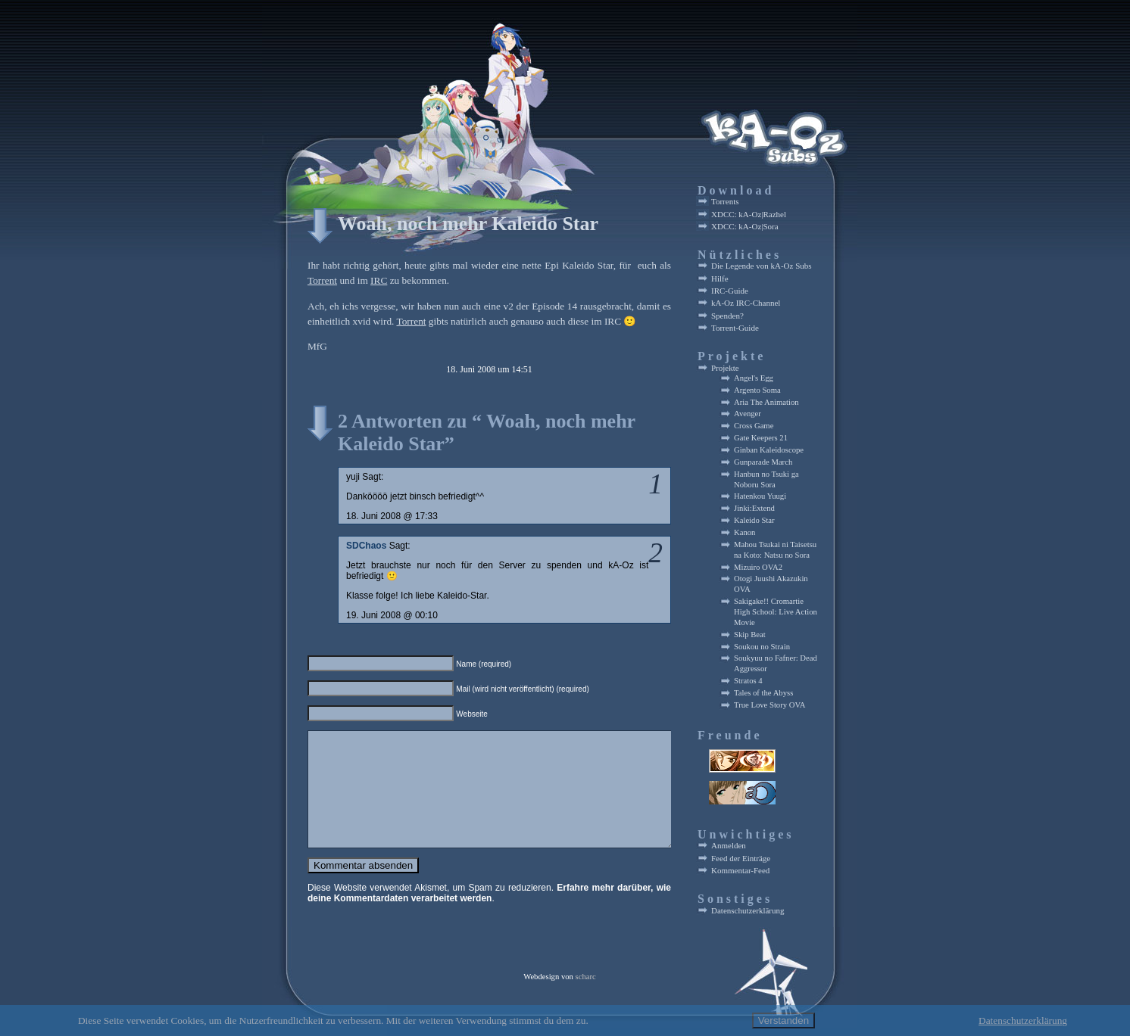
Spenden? (727, 315)
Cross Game (753, 426)
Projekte (725, 367)
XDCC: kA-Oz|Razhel (748, 214)
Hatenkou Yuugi (760, 496)
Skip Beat (750, 634)
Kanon (744, 532)
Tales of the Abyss (763, 693)
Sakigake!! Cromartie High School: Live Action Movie (775, 612)
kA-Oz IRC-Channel (745, 302)
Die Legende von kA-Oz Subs (761, 265)
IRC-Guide (729, 290)
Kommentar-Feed (740, 870)
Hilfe (720, 278)
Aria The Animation (766, 402)
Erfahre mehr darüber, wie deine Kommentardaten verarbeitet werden (489, 915)
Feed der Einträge (740, 858)
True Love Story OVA (769, 705)
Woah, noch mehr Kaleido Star (468, 224)
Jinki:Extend (754, 508)
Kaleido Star (754, 520)
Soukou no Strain (762, 646)
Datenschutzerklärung (748, 910)
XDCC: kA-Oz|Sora (745, 226)
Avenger (747, 413)
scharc (586, 985)
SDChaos (366, 545)
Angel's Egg (753, 378)
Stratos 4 (748, 681)
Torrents (725, 201)
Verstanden (783, 1020)
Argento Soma (757, 390)
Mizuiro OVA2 (758, 567)
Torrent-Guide (735, 327)
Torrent (322, 280)
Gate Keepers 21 (761, 438)
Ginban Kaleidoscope (769, 450)
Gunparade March (763, 462)
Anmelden (728, 845)
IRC (378, 280)
